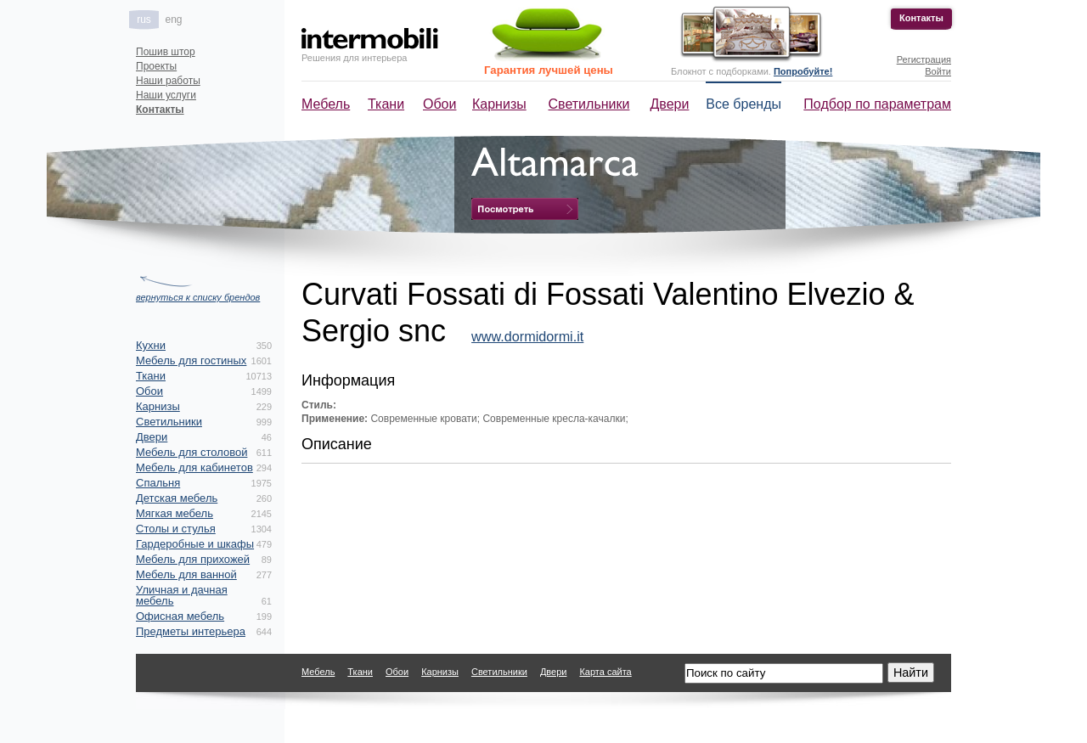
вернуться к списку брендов (198, 297)
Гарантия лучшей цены (548, 70)
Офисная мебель (180, 616)
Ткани (386, 104)
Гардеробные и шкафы (195, 544)
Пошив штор (165, 52)
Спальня (158, 482)
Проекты (156, 66)
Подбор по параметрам (877, 104)
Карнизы (499, 104)
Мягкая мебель (174, 513)
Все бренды (743, 104)
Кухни (151, 345)
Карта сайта (605, 672)
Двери (670, 104)
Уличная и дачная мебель (182, 595)
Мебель (325, 104)
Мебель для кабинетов (194, 467)
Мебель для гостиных (191, 360)
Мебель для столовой (191, 452)
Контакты (921, 18)
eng (173, 19)
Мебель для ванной (186, 574)
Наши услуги (166, 95)
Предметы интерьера (190, 631)
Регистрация (924, 59)
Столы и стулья (176, 528)
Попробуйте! (803, 71)
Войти (938, 71)
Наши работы (168, 81)
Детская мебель (176, 498)
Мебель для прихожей (193, 559)
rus (144, 19)
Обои (439, 104)
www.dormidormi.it (527, 336)
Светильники (589, 104)
